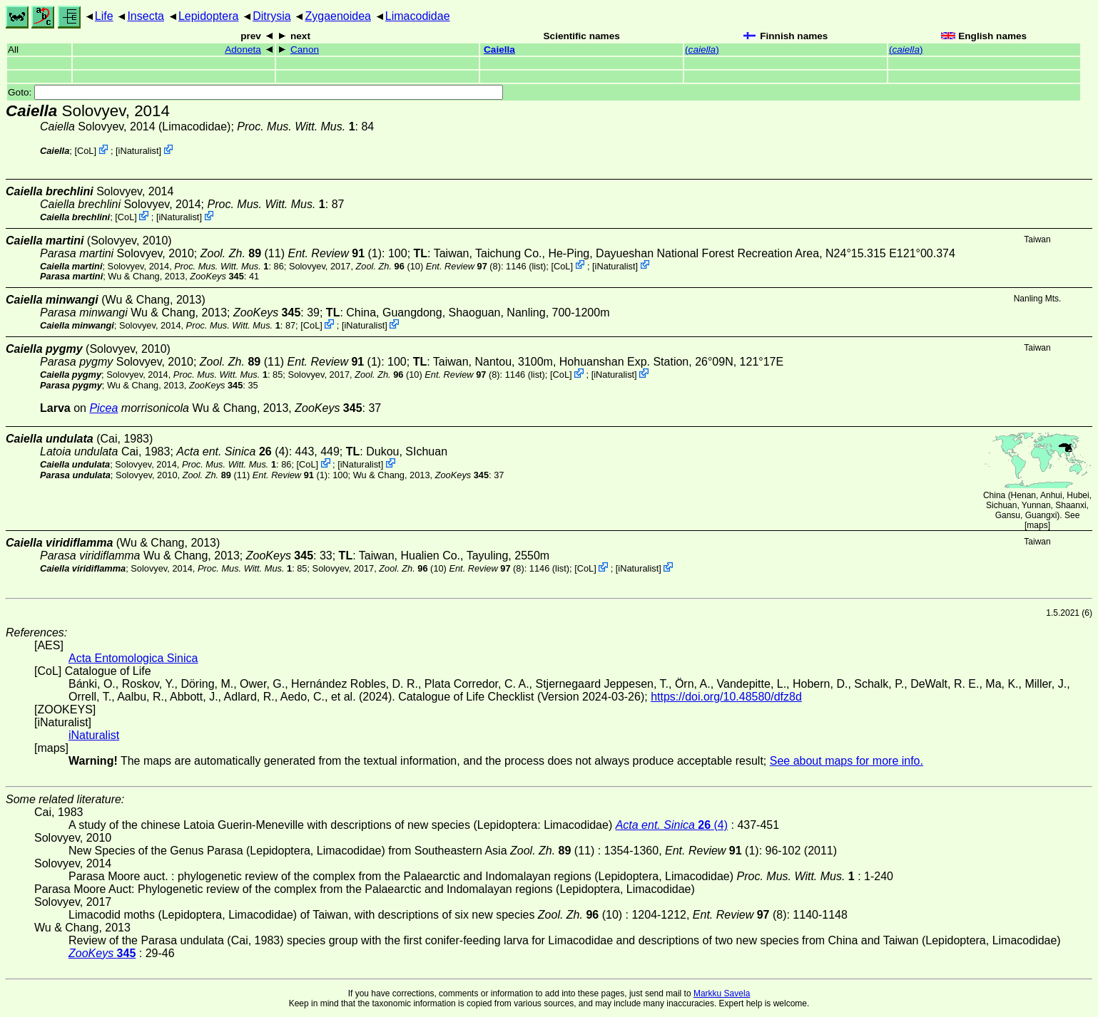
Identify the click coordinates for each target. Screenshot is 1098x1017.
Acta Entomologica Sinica (133, 658)
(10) (390, 265)
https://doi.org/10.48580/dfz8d (726, 697)
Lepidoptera (208, 16)
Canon (304, 49)
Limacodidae (417, 16)
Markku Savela (721, 993)
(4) (232, 451)
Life (104, 16)
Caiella (499, 49)
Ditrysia (271, 16)
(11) (242, 253)
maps (1037, 525)
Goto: (255, 92)
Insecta (145, 16)
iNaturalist (138, 150)
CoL (85, 150)
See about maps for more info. (846, 761)
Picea (103, 408)
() (702, 49)
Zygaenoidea (338, 16)
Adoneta (243, 49)
